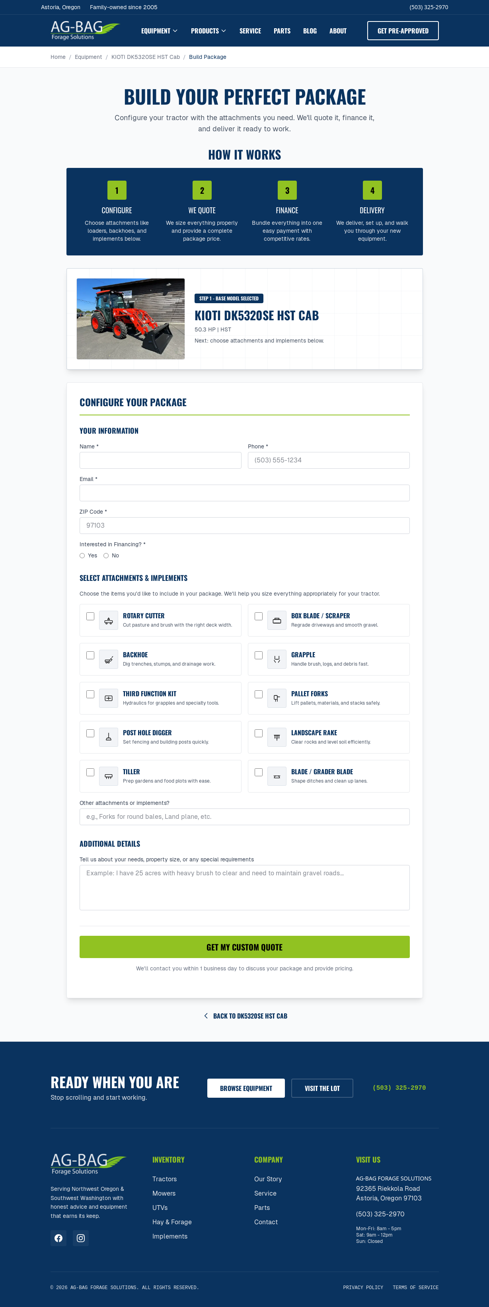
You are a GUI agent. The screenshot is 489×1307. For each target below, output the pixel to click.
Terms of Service (415, 1288)
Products (209, 30)
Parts (282, 30)
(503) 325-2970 (429, 7)
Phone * (258, 446)
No (111, 555)
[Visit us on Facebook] (58, 1238)
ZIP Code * (93, 511)
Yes (88, 555)
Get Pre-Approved (403, 30)
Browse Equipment (246, 1088)
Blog (310, 30)
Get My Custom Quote (244, 947)
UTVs (160, 1208)
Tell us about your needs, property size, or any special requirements (167, 859)
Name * (89, 446)
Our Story (268, 1179)
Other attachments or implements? (124, 803)
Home (58, 57)
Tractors (164, 1179)
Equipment (159, 30)
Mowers (164, 1193)
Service (250, 30)
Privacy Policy (363, 1288)
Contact (266, 1222)
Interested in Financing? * (113, 544)
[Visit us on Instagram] (81, 1238)
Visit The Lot (322, 1088)
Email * (88, 479)
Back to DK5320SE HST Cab (244, 1016)
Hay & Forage (172, 1222)
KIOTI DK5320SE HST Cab (145, 57)
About (338, 30)
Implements (170, 1236)
